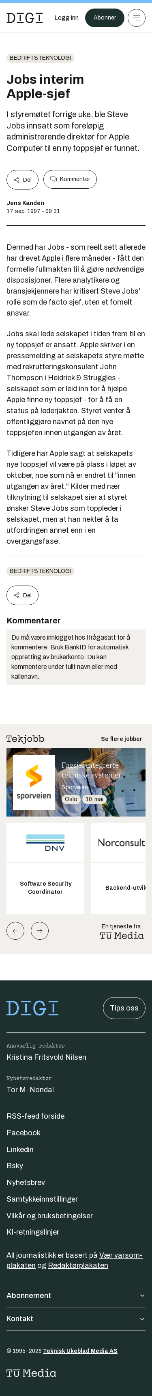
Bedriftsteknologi (40, 58)
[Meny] (137, 18)
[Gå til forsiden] (24, 17)
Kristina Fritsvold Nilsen (46, 1057)
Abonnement (76, 1295)
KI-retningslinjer (32, 1232)
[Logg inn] (66, 18)
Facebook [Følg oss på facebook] (23, 1133)
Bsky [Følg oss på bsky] (14, 1166)
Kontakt (76, 1319)
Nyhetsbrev (25, 1182)
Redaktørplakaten (78, 1265)
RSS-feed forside (35, 1116)
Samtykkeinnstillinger (42, 1199)
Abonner (105, 18)
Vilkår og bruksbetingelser (49, 1216)
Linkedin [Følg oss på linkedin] (20, 1150)
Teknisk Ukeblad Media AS (80, 1351)
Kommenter (70, 179)
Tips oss (124, 1008)
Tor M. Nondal (30, 1090)
